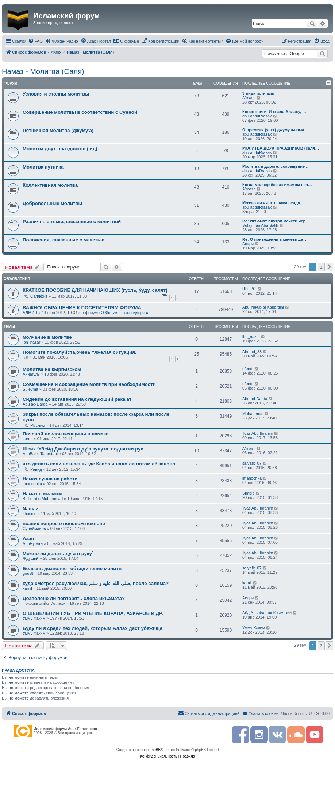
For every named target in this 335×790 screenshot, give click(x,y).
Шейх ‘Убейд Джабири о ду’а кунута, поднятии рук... (85, 449)
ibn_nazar (31, 342)
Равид (36, 469)
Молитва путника (43, 167)
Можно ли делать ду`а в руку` (58, 553)
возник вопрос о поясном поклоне (64, 523)
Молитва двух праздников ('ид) (60, 148)
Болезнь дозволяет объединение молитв (72, 568)
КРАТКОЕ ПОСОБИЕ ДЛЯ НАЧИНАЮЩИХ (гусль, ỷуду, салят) (95, 290)
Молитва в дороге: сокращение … (276, 166)
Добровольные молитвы (52, 203)
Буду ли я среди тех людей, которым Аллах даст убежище (92, 628)
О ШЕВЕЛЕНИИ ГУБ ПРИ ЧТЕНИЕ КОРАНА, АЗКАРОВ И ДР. (93, 613)
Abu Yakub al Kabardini (263, 307)
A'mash (248, 98)
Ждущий (30, 558)
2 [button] (321, 267)
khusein (29, 513)
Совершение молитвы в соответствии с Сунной (80, 112)
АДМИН (30, 312)
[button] (329, 267)
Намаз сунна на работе (50, 478)
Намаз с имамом (42, 493)
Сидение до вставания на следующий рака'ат (77, 399)
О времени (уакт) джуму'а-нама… (275, 130)
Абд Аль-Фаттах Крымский (267, 613)
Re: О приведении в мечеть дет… (275, 239)
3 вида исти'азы (258, 93)
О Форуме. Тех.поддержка (125, 312)
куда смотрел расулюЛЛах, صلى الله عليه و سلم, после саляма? (96, 583)
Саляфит (38, 296)
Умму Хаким (34, 618)
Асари (248, 243)
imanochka (32, 483)
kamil (27, 588)
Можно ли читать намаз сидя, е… (275, 203)
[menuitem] (35, 41)
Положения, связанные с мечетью (63, 240)
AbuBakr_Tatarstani (40, 454)
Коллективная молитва (50, 185)
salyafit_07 (252, 463)
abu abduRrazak (257, 116)
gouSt (28, 573)
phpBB (155, 750)
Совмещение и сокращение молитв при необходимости (89, 384)
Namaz (30, 508)
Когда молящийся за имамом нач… (277, 184)
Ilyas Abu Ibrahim (257, 433)
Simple (248, 493)
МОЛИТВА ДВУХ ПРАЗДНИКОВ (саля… (280, 148)
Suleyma (30, 389)
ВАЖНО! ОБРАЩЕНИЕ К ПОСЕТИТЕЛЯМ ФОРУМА (82, 307)
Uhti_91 (249, 289)
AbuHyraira (33, 543)
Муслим (37, 425)
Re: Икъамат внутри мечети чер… (275, 221)
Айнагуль (31, 374)
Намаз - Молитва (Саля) (43, 71)
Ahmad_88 (252, 351)
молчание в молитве (47, 337)
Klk (25, 357)
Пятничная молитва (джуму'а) (58, 130)
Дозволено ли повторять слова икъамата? (74, 598)
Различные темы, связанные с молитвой (72, 221)
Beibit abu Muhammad (43, 498)
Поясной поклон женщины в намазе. (66, 434)
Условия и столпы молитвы (56, 94)
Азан (28, 538)
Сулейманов (34, 528)
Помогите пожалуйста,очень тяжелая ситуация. (79, 352)
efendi (247, 369)
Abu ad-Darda (35, 404)
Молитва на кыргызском (52, 369)
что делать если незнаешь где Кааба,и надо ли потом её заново (99, 463)
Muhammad (252, 413)
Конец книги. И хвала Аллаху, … (274, 111)
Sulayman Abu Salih (260, 225)
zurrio (28, 439)
